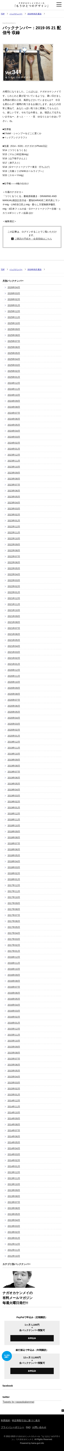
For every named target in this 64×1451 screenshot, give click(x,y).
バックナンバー (16, 14)
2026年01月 (14, 305)
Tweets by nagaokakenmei (18, 1402)
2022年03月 (14, 580)
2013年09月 (14, 1190)
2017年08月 (14, 909)
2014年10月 (14, 1112)
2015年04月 (14, 1076)
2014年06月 (14, 1136)
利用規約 (5, 1420)
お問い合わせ (39, 1427)
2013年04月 (14, 1220)
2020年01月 (14, 735)
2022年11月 (14, 532)
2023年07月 (14, 484)
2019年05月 (14, 783)
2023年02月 (14, 514)
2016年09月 (14, 975)
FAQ (28, 1427)
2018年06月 (14, 849)
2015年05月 (14, 1070)
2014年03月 (14, 1154)
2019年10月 (14, 753)
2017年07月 (14, 915)
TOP (3, 14)
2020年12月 (14, 670)
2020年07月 (14, 700)
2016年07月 (14, 987)
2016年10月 (14, 969)
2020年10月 (14, 682)
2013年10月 (14, 1184)
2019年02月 (14, 801)
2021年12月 (14, 598)
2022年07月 (14, 556)
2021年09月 (14, 616)
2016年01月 (14, 1022)
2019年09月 (14, 759)
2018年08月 (14, 837)
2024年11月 (14, 389)
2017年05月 (14, 927)
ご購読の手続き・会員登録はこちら (33, 238)
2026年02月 (14, 299)
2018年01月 (14, 879)
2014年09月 (14, 1118)
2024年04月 (14, 431)
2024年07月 (14, 413)
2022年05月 (14, 568)
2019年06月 (14, 777)
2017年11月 (14, 891)
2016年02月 (14, 1017)
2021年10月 (14, 610)
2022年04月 (14, 574)
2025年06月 (14, 347)
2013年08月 (14, 1196)
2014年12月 (14, 1100)
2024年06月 (14, 419)
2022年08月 (14, 550)
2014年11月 (14, 1106)
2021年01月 (14, 664)
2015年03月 (14, 1082)
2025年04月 (14, 359)
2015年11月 (14, 1034)
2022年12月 (14, 526)
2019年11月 (14, 747)
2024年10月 (14, 395)
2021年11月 (14, 604)
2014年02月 (14, 1160)
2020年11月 (14, 676)
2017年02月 (14, 945)
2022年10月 (14, 538)
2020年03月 (14, 724)
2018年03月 (14, 867)
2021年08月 (14, 622)
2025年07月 (14, 341)
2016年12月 (14, 957)
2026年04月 (14, 287)
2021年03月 (14, 652)
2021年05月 (14, 640)
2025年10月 (14, 323)
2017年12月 (14, 885)
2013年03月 (14, 1226)
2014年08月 (14, 1124)
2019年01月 (14, 807)
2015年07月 (14, 1058)
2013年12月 (14, 1172)
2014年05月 (14, 1142)
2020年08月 (14, 694)
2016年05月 (14, 999)
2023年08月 (14, 478)
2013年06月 (14, 1208)
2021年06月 (14, 634)
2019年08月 (14, 765)
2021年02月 (14, 658)
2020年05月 (14, 712)
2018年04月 (14, 861)
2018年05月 (14, 855)
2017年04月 (14, 933)
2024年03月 (14, 436)
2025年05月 (14, 353)
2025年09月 (14, 329)
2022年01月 (14, 592)
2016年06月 (14, 993)
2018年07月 (14, 843)
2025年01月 (14, 377)
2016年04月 (14, 1005)
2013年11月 (14, 1178)
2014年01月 (14, 1166)
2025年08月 (14, 335)
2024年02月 (14, 442)
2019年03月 (14, 795)
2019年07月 (14, 771)
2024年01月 (14, 448)
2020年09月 (14, 688)
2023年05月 (14, 496)
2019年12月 (14, 741)
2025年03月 (14, 365)
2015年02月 (14, 1088)
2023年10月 (14, 466)
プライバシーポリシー (12, 1427)
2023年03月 (14, 508)
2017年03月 (14, 939)
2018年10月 (14, 825)
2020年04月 (14, 718)
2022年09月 (14, 544)
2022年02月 (14, 586)
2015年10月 (14, 1040)
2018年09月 (14, 831)
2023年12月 (14, 454)
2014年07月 (14, 1130)
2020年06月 (14, 706)
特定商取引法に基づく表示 (26, 1420)
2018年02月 (14, 873)
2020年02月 (14, 729)
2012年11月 (14, 1250)
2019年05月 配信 (34, 14)
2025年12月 (14, 311)
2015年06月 (14, 1064)
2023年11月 (14, 460)
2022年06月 (14, 562)
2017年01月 (14, 951)
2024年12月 (14, 383)
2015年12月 (14, 1028)
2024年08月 (14, 407)
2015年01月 (14, 1094)
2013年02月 (14, 1232)
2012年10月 (14, 1256)
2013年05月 (14, 1214)
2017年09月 (14, 903)
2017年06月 (14, 921)
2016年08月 (14, 981)
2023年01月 (14, 520)
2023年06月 (14, 490)
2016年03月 (14, 1011)
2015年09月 (14, 1046)
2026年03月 (14, 293)
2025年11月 (14, 317)
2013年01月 (14, 1238)
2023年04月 (14, 502)
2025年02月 (14, 371)
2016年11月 (14, 963)
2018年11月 (14, 819)
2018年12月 (14, 813)
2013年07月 (14, 1202)
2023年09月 (14, 472)
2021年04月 (14, 646)
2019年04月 (14, 789)
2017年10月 (14, 897)
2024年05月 (14, 425)
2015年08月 (14, 1052)
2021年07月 (14, 628)
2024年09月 (14, 401)
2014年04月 (14, 1148)
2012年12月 (14, 1244)
